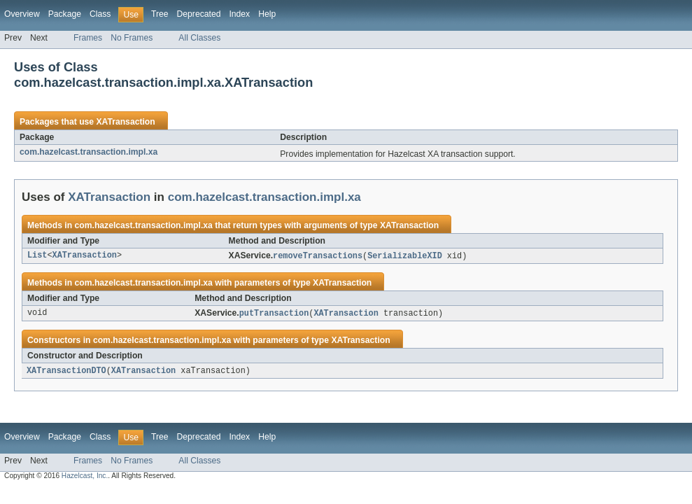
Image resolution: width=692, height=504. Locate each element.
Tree (160, 14)
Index (239, 14)
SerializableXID (404, 256)
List (37, 256)
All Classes (199, 38)
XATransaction (125, 122)
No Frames (132, 38)
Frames (87, 38)
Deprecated (199, 14)
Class (100, 14)
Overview (22, 14)
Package (64, 14)
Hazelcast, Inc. (85, 478)
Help (267, 14)
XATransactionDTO (66, 372)
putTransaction (274, 314)
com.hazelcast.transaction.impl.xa (88, 152)
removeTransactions (317, 256)
